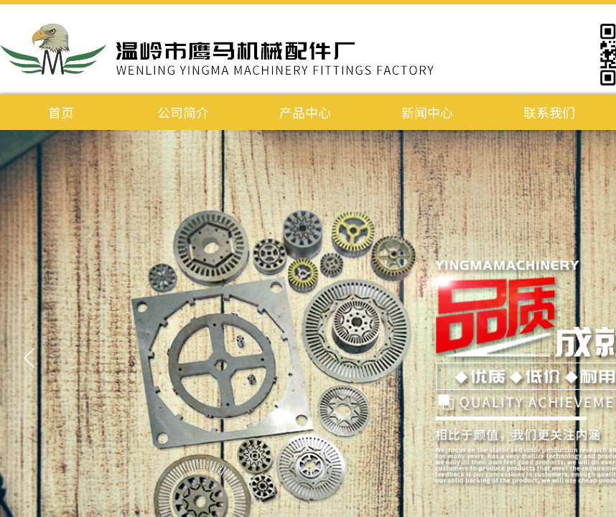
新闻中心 (427, 112)
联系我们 (549, 112)
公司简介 (183, 112)
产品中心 (305, 112)
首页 (61, 112)
